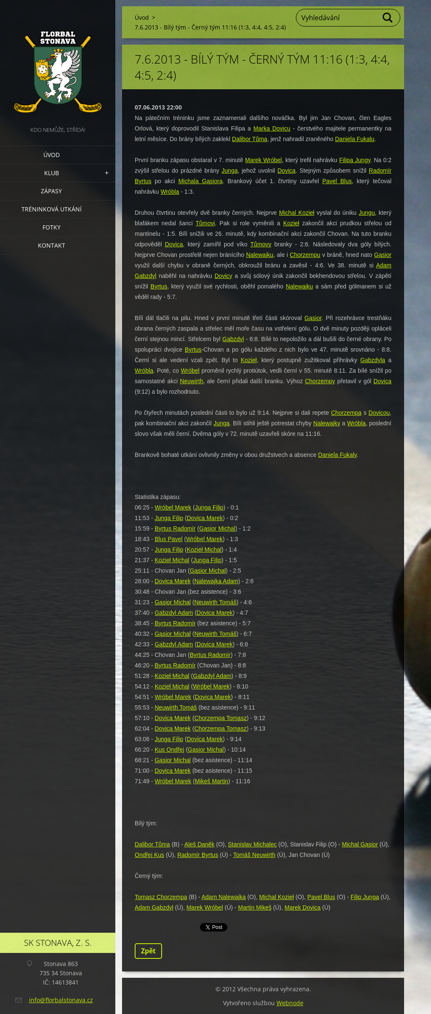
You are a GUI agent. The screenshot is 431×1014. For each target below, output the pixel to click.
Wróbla (169, 191)
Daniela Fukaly (337, 454)
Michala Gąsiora (200, 181)
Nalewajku (260, 254)
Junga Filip (209, 507)
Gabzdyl (233, 339)
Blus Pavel (168, 539)
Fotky (52, 227)
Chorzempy (320, 381)
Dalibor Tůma (249, 139)
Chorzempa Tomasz (220, 718)
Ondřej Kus (149, 854)
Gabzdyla (372, 360)
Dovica (286, 170)
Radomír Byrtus (197, 854)
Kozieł (291, 223)
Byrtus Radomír (174, 528)
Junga (230, 170)
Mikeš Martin (211, 781)
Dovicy (223, 275)
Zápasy (51, 191)
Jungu (367, 212)
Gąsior (382, 254)
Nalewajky (326, 423)
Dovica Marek (205, 518)
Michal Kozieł (296, 212)
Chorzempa (346, 412)
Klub (51, 173)
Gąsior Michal (217, 528)
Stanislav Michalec (252, 844)
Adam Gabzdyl (154, 907)
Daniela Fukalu (354, 139)
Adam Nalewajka (224, 897)
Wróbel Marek (172, 507)
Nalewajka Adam (216, 581)
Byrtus (159, 286)
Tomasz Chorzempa (161, 897)
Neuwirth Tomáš (215, 602)
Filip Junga (365, 897)
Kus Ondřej (169, 749)
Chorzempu (305, 254)
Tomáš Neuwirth (254, 854)
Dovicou (379, 412)
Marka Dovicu (271, 128)
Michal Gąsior (360, 844)
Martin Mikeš (254, 907)
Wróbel (190, 370)
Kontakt (51, 245)
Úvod (51, 155)
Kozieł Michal (204, 549)
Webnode (290, 1003)
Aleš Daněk (199, 844)
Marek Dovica (303, 907)
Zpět (148, 950)
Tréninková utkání (51, 209)
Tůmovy (260, 244)
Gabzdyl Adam (173, 612)
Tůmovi (205, 223)
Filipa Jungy (354, 160)
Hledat (388, 17)
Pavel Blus (337, 181)
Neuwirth (191, 381)
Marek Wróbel (263, 160)
